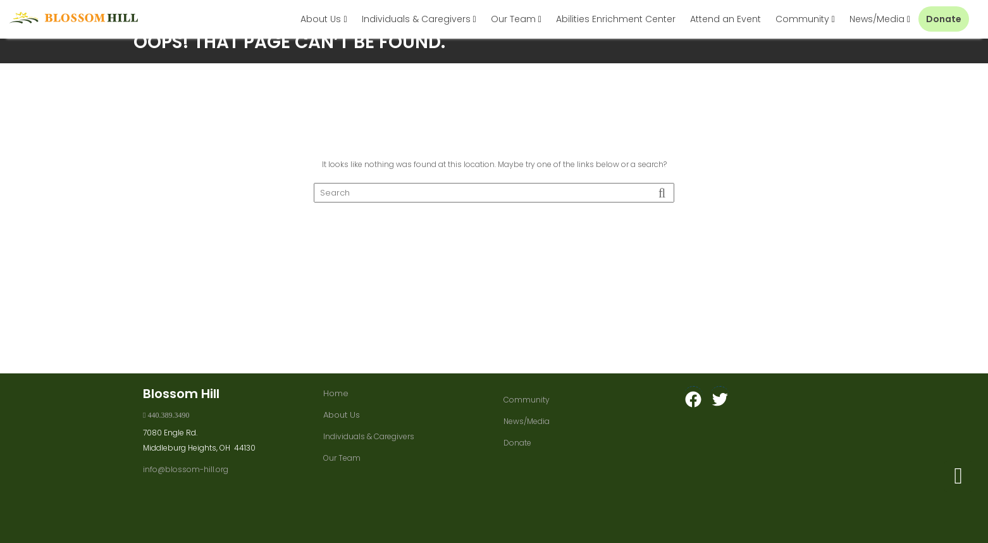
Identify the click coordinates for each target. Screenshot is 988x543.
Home (336, 393)
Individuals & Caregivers (416, 19)
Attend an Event (725, 19)
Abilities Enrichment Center (616, 19)
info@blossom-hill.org (185, 469)
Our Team (513, 19)
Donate (943, 19)
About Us (320, 19)
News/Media (877, 19)
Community (802, 19)
